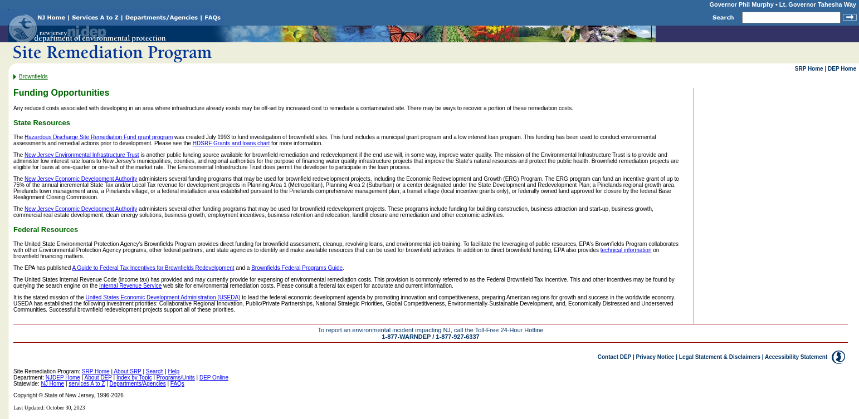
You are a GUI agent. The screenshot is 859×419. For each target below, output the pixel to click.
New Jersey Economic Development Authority (81, 179)
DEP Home (842, 69)
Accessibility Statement (796, 357)
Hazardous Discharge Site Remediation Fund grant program (99, 137)
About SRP (127, 371)
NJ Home (52, 384)
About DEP (97, 377)
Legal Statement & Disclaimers (719, 357)
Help (174, 371)
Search (155, 371)
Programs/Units (176, 377)
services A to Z (87, 384)
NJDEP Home (63, 377)
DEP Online (213, 377)
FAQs (177, 384)
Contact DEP (614, 357)
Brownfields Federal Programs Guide (297, 268)
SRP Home (809, 69)
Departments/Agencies (138, 384)
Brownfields (33, 76)
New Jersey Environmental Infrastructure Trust (82, 155)
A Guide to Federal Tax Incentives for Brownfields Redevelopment (153, 268)
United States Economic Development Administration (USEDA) (163, 297)
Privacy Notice (655, 357)
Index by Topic (134, 377)
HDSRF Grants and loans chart (231, 143)
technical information (626, 250)
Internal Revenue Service (130, 286)
